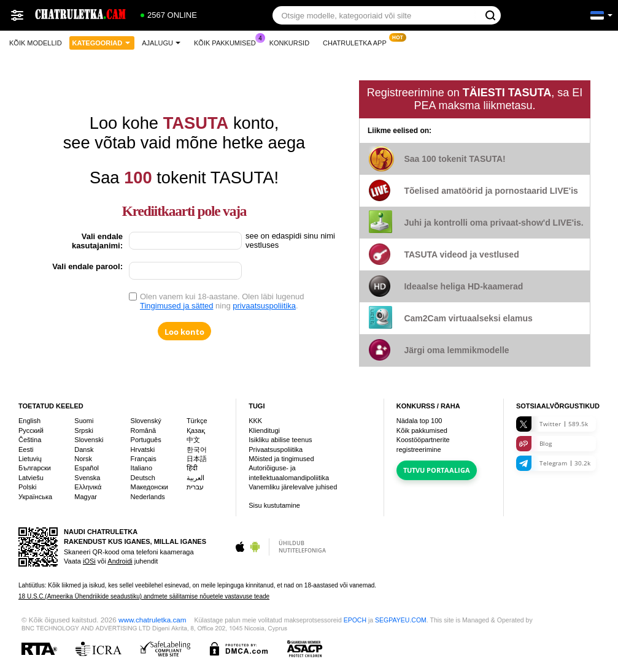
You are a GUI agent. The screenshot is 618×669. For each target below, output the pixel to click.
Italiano (141, 468)
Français (143, 458)
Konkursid (289, 43)
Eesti (25, 449)
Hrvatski (143, 449)
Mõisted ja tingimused (281, 458)
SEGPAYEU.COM (401, 620)
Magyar (85, 496)
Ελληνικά (87, 487)
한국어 (197, 449)
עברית (195, 487)
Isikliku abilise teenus (280, 439)
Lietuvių (30, 458)
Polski (27, 487)
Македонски (149, 487)
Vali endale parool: (87, 266)
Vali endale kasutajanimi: (97, 241)
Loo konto (184, 331)
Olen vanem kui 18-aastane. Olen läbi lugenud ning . (222, 301)
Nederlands (148, 496)
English (29, 420)
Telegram (553, 463)
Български (34, 468)
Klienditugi (264, 430)
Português (146, 439)
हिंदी (192, 468)
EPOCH (355, 620)
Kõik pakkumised (228, 41)
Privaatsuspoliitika (276, 449)
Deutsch (143, 477)
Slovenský (146, 420)
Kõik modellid (35, 43)
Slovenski (88, 439)
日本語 (197, 458)
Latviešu (31, 477)
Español (86, 468)
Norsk (83, 458)
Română (143, 430)
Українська (35, 496)
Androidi (119, 561)
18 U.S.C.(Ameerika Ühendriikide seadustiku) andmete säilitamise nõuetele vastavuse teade (143, 596)
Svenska (87, 477)
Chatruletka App (358, 41)
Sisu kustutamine (274, 505)
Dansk (83, 449)
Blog (534, 443)
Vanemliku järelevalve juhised (293, 487)
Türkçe (197, 420)
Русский (31, 430)
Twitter (552, 424)
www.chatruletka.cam (152, 620)
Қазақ (196, 430)
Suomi (83, 420)
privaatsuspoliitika (264, 305)
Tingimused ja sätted (176, 305)
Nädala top (419, 420)
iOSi (89, 561)
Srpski (83, 430)
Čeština (29, 439)
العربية (195, 477)
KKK (255, 420)
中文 (193, 439)
